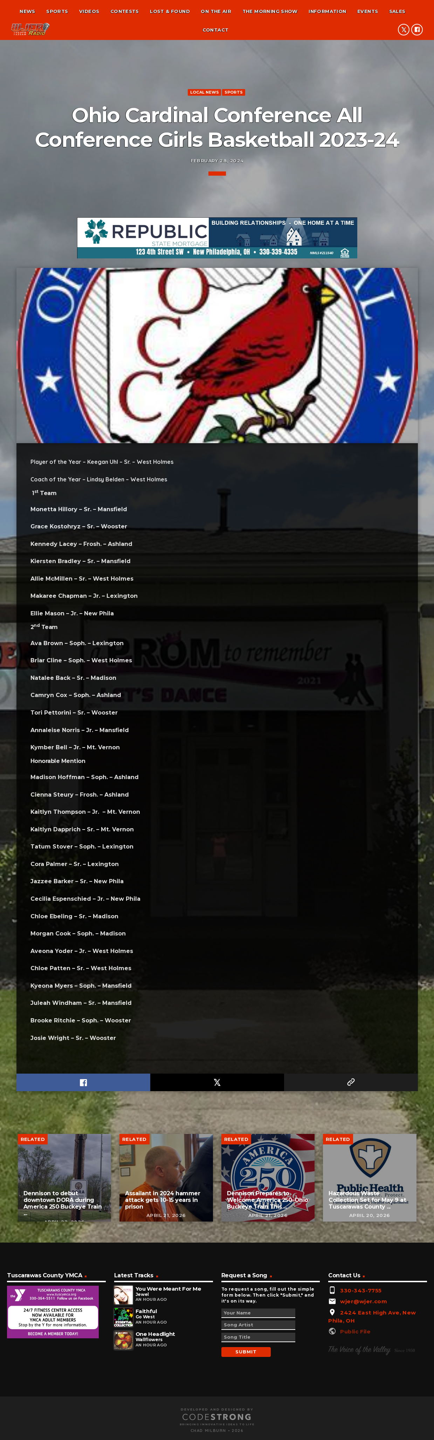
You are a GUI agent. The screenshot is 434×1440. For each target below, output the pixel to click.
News (27, 11)
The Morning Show (270, 11)
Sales (397, 11)
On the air (216, 11)
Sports (57, 11)
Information (327, 11)
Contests (124, 11)
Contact (215, 30)
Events (367, 11)
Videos (89, 11)
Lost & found (170, 11)
